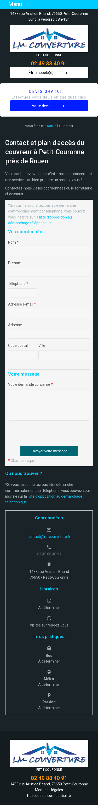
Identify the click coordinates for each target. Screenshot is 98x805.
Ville (41, 345)
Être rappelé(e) (41, 73)
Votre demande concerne (30, 384)
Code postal (18, 345)
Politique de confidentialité (49, 796)
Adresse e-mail (22, 304)
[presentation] (48, 435)
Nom (13, 242)
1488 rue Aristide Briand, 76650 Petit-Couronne (49, 14)
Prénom (14, 263)
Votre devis (41, 106)
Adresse (15, 325)
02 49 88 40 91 (49, 63)
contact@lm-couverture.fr (49, 536)
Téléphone (18, 283)
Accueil (52, 126)
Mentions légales (49, 790)
